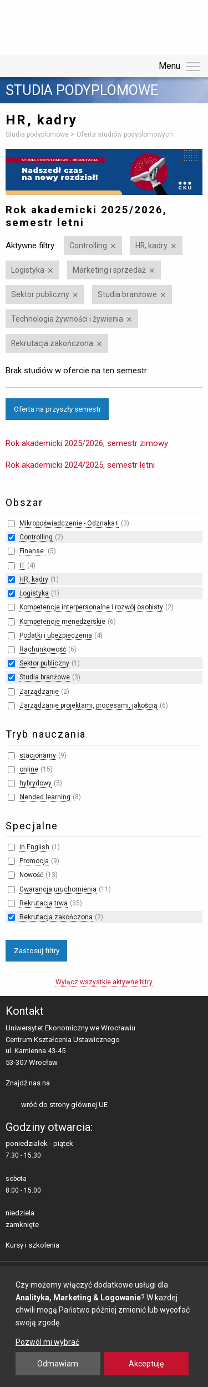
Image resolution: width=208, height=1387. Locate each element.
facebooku (60, 1083)
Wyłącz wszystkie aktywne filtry (104, 982)
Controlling (88, 245)
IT (22, 565)
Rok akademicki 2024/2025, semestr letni (80, 465)
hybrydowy (35, 783)
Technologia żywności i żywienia (67, 318)
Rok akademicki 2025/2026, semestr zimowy (87, 443)
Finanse (32, 551)
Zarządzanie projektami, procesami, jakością (88, 705)
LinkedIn (78, 1083)
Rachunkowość (42, 649)
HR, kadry (151, 245)
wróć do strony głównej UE (64, 1104)
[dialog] (104, 1326)
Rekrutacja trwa (43, 903)
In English (34, 847)
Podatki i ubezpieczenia (55, 635)
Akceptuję (146, 1363)
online (28, 769)
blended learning (44, 797)
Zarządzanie (39, 691)
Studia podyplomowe (82, 90)
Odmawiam (57, 1363)
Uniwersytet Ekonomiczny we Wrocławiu (61, 25)
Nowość (31, 875)
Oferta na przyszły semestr (57, 408)
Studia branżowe (127, 294)
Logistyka (27, 270)
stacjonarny (37, 755)
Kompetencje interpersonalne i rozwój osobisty (91, 607)
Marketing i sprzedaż (109, 270)
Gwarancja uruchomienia (58, 889)
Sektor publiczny (40, 294)
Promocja (34, 861)
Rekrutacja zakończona (52, 343)
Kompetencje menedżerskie (62, 621)
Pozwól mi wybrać (47, 1342)
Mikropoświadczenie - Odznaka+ (69, 523)
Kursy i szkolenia (32, 1245)
